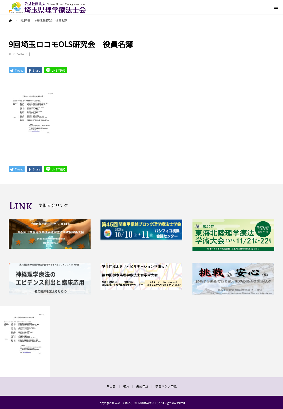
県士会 (111, 386)
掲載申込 (142, 386)
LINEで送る (55, 70)
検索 (126, 386)
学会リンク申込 (166, 386)
